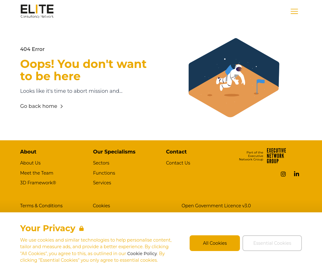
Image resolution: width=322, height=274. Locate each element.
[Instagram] (283, 174)
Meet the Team (36, 173)
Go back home (42, 106)
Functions (104, 173)
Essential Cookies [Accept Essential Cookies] (272, 243)
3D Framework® (38, 183)
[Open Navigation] (294, 11)
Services (102, 183)
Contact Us (178, 163)
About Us (30, 163)
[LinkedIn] (296, 174)
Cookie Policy (142, 253)
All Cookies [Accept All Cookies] (215, 243)
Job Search (238, 11)
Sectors (101, 163)
